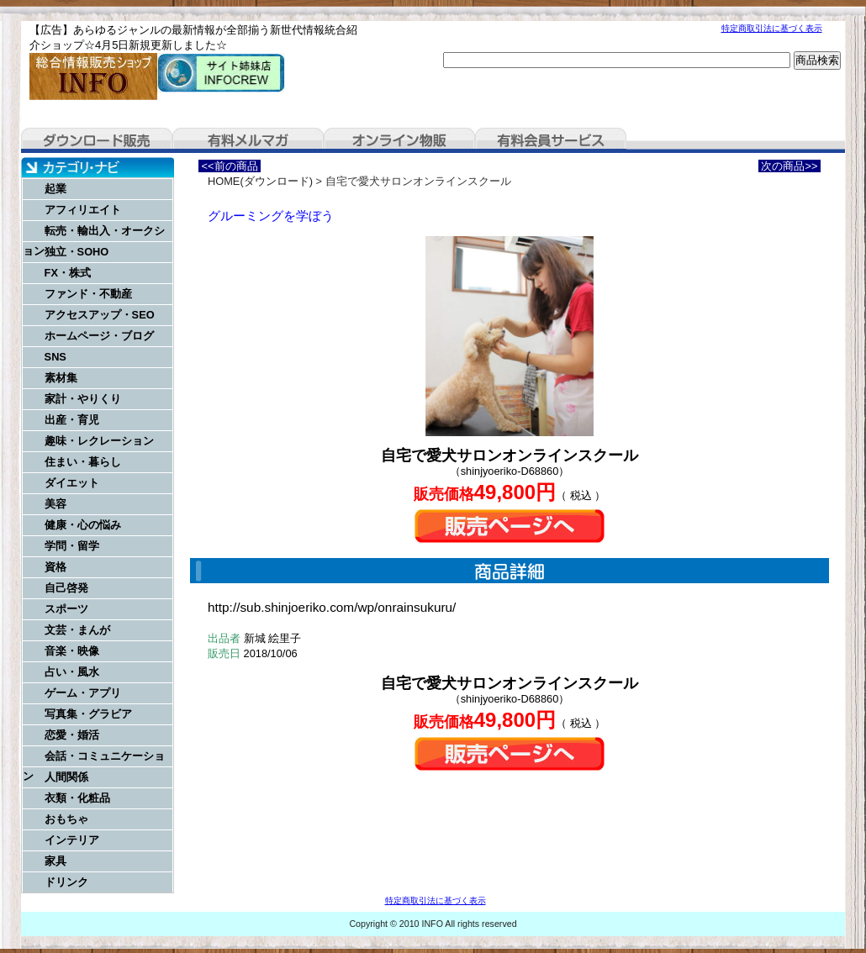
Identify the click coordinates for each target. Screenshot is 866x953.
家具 (55, 861)
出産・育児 (72, 419)
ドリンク (66, 882)
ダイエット (72, 482)
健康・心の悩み (83, 525)
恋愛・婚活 (72, 735)
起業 (55, 188)
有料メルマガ (248, 140)
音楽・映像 (72, 651)
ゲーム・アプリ (83, 693)
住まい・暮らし (83, 461)
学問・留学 (72, 546)
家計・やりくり (83, 398)
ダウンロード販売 (96, 140)
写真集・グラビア (88, 714)
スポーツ (66, 609)
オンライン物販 (399, 140)
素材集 (61, 377)
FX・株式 (68, 272)
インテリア (72, 840)
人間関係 (66, 777)
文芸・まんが (77, 630)
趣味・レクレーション (99, 440)
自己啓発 (66, 588)
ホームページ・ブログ (99, 335)
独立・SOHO (77, 251)
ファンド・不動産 (88, 293)
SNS (55, 356)
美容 (55, 504)
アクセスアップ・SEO (100, 314)
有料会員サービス (550, 140)
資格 (55, 567)
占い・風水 (72, 672)
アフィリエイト (83, 209)
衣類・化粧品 (77, 798)
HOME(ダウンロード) (260, 181)
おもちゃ (66, 819)
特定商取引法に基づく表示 (771, 28)
